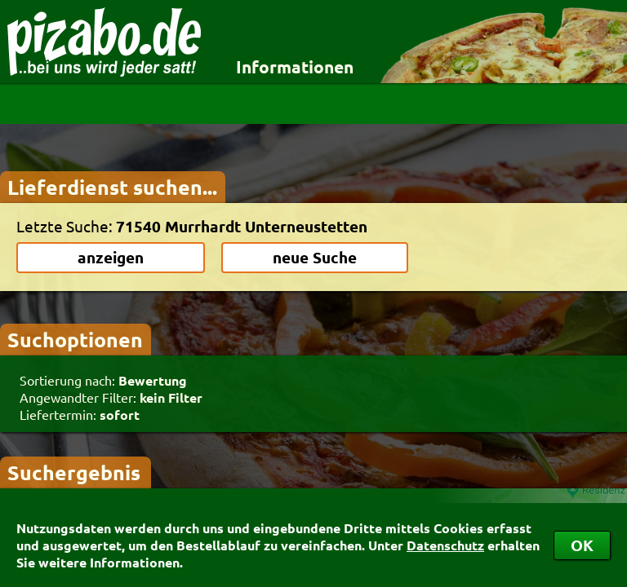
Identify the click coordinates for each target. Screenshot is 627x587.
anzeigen (111, 257)
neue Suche (315, 257)
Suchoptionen (75, 339)
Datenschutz (445, 545)
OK (582, 545)
